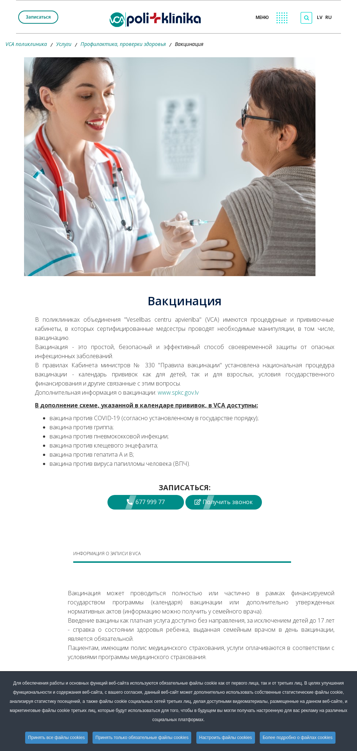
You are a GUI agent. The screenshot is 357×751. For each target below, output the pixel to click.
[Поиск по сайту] (306, 18)
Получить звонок (224, 502)
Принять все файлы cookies (56, 737)
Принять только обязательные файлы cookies (141, 737)
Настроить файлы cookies (225, 737)
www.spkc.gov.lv (178, 392)
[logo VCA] (157, 18)
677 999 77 (146, 502)
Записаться (38, 17)
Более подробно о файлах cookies (298, 737)
